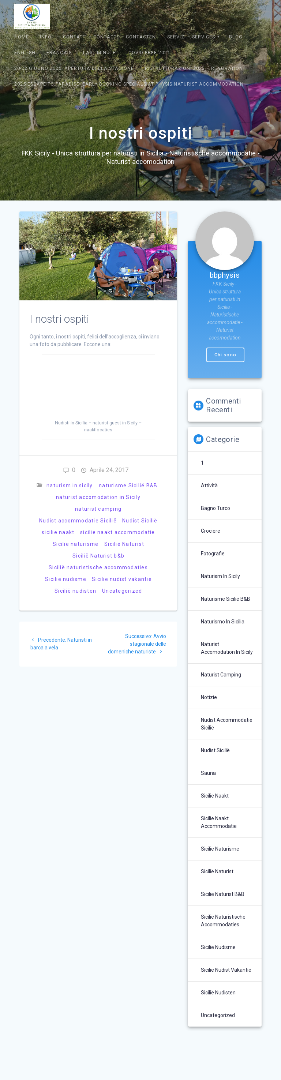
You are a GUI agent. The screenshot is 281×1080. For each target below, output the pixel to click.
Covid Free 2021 (149, 52)
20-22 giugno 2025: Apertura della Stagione (74, 68)
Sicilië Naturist (124, 544)
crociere (210, 531)
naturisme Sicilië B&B (128, 485)
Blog (236, 37)
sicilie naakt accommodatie (117, 532)
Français (59, 52)
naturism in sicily (69, 485)
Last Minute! (100, 52)
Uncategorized (122, 591)
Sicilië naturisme (75, 544)
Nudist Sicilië (140, 521)
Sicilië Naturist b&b (98, 556)
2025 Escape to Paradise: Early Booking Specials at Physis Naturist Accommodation (129, 84)
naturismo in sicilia (222, 622)
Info (46, 37)
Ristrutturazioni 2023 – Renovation (194, 68)
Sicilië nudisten (75, 591)
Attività (209, 485)
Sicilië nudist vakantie (122, 579)
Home (21, 37)
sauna (208, 773)
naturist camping (98, 509)
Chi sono (225, 354)
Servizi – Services (191, 37)
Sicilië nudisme (65, 579)
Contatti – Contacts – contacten (109, 37)
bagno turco (215, 508)
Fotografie (213, 553)
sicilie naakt (58, 532)
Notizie (209, 697)
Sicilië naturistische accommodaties (98, 567)
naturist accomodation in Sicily (98, 497)
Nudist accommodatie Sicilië (78, 521)
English (24, 52)
